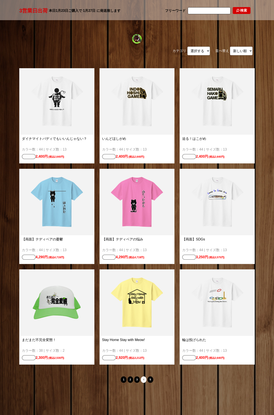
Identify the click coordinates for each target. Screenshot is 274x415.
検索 (241, 10)
